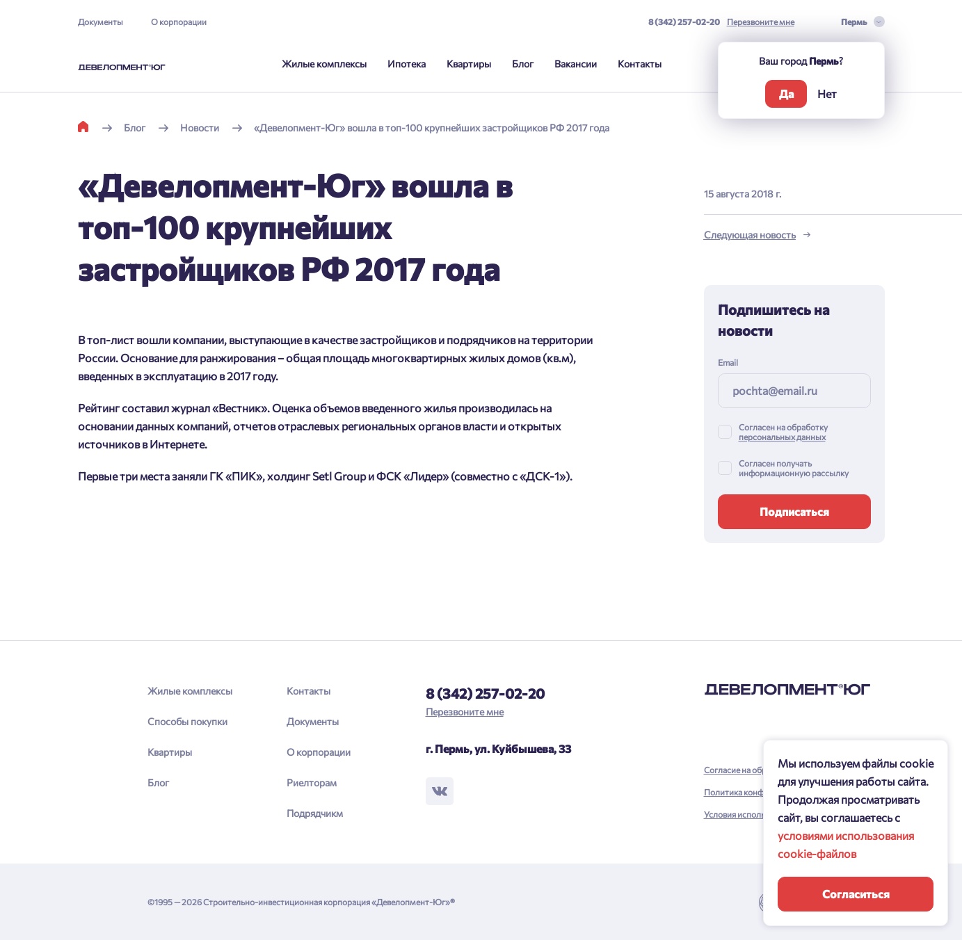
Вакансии (575, 64)
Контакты (640, 64)
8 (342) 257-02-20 (684, 21)
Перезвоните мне (760, 21)
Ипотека (406, 64)
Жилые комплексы (324, 64)
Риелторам (312, 782)
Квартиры (469, 64)
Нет (827, 93)
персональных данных (782, 436)
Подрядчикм (315, 813)
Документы (100, 21)
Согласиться (856, 893)
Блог (523, 64)
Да (786, 93)
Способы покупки (187, 721)
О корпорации (179, 21)
